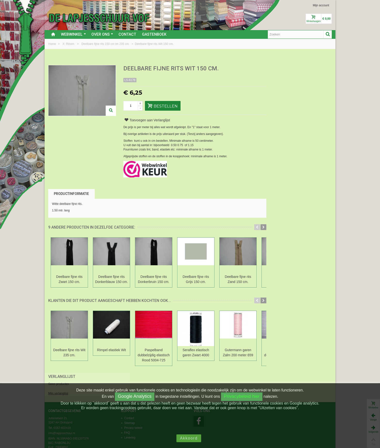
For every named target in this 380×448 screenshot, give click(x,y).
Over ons (102, 34)
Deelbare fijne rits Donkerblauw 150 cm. (111, 279)
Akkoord (189, 438)
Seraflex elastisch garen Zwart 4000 (195, 352)
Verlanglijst (279, 68)
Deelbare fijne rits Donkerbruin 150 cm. (153, 279)
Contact (127, 34)
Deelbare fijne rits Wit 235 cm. (69, 352)
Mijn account (321, 5)
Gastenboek (154, 34)
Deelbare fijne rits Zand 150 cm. (238, 279)
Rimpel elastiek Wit (111, 350)
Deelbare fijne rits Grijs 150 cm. (196, 279)
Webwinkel (73, 34)
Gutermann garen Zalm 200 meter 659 (238, 352)
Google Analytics (134, 396)
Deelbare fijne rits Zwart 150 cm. (69, 279)
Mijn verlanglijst (276, 85)
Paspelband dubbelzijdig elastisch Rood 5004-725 (154, 355)
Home (52, 44)
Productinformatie (71, 194)
